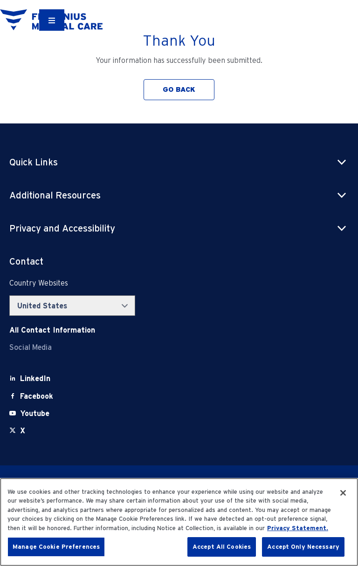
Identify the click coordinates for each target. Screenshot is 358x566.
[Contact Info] (52, 330)
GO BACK (179, 89)
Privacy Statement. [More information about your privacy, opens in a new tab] (297, 528)
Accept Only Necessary (303, 546)
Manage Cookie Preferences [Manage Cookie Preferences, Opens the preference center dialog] (56, 546)
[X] (22, 431)
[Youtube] (34, 413)
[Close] (343, 493)
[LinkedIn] (35, 378)
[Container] (51, 20)
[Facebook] (36, 396)
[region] (179, 522)
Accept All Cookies (222, 546)
